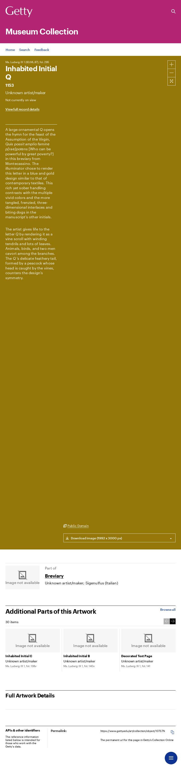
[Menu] (171, 758)
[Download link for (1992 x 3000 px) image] (93, 538)
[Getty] (18, 12)
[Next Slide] (173, 621)
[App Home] (10, 50)
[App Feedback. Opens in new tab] (42, 50)
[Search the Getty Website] (173, 11)
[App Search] (24, 50)
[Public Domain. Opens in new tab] (76, 526)
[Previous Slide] (166, 621)
